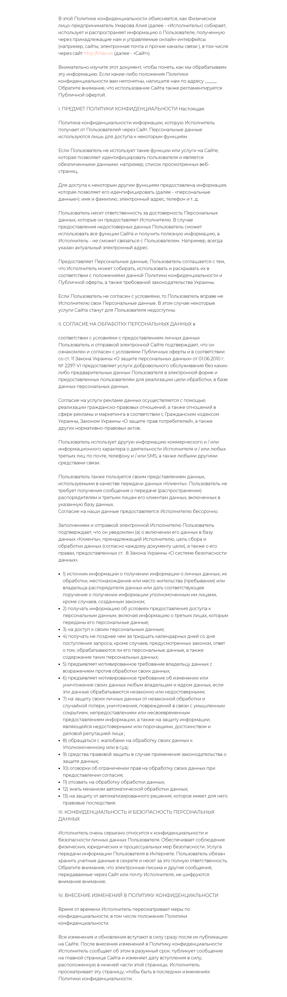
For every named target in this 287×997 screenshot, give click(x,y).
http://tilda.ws (98, 53)
